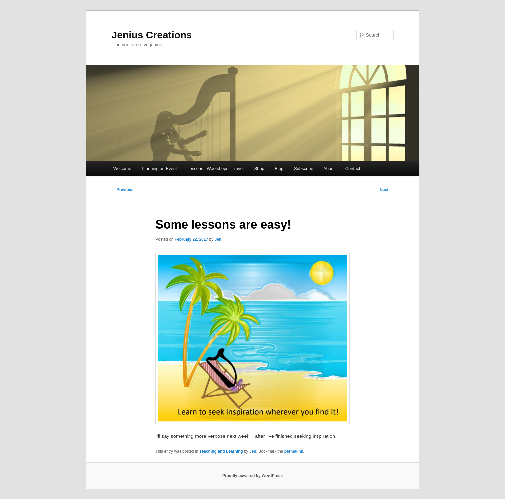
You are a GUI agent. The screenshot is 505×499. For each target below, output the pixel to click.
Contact (352, 168)
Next (386, 189)
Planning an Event (159, 168)
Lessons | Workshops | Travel (215, 168)
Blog (279, 168)
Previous (123, 189)
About (329, 168)
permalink (293, 451)
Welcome (122, 168)
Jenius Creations (152, 34)
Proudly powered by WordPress (252, 475)
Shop (259, 168)
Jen (218, 239)
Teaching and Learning (221, 451)
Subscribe (303, 168)
